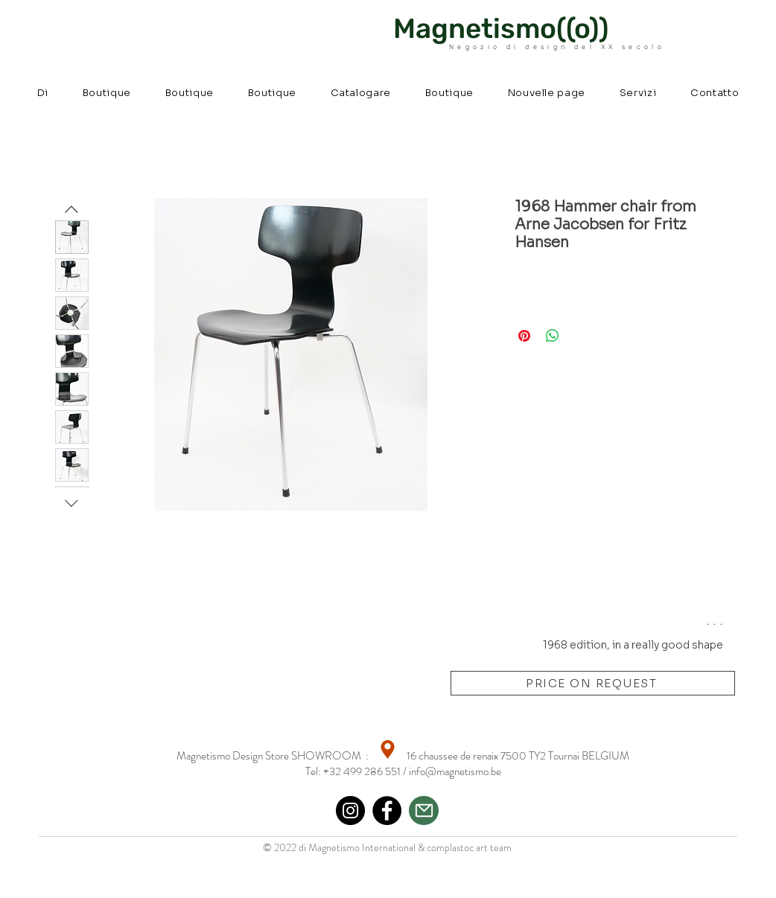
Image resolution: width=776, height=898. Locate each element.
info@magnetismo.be (455, 771)
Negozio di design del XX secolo (557, 47)
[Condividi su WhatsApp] (553, 336)
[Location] (387, 749)
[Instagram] (350, 810)
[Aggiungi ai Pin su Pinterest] (524, 336)
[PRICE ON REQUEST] (593, 683)
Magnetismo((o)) (500, 28)
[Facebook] (386, 810)
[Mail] (424, 810)
